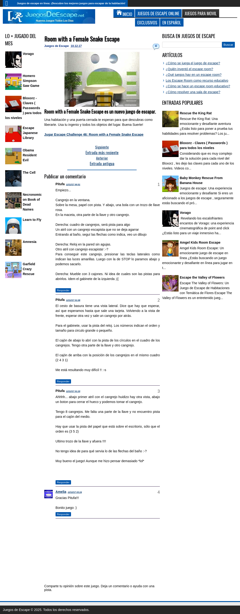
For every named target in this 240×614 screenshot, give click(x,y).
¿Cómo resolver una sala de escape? (193, 92)
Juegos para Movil (200, 13)
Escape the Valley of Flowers (202, 277)
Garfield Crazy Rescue (29, 269)
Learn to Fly (32, 220)
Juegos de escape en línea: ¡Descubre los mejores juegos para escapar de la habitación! (71, 3)
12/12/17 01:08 (73, 300)
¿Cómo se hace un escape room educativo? (198, 86)
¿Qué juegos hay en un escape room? (193, 75)
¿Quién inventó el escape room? (189, 69)
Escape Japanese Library (30, 133)
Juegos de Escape (57, 46)
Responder (63, 290)
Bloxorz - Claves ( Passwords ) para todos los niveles (23, 108)
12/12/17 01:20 (73, 391)
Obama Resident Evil (30, 155)
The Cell (29, 172)
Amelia (61, 492)
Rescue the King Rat (196, 113)
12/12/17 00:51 (73, 184)
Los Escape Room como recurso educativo (197, 80)
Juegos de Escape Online (158, 13)
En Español (171, 22)
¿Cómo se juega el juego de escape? (193, 63)
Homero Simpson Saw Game (31, 81)
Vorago (28, 54)
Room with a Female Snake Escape (82, 39)
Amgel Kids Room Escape (200, 242)
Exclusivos (147, 22)
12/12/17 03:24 (75, 492)
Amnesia (29, 242)
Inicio (9, 3)
